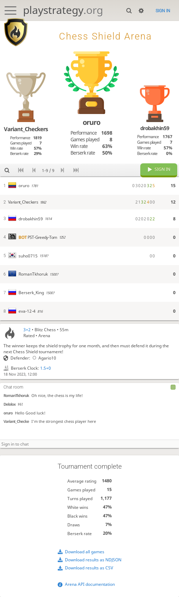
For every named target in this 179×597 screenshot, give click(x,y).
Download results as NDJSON (93, 560)
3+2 (27, 330)
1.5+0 (45, 368)
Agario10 (43, 358)
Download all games (84, 552)
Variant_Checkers (26, 129)
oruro (8, 413)
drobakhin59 (154, 128)
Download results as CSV (89, 568)
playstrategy (63, 10)
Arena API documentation (90, 584)
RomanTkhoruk (16, 395)
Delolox (9, 404)
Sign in (163, 10)
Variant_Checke (16, 421)
